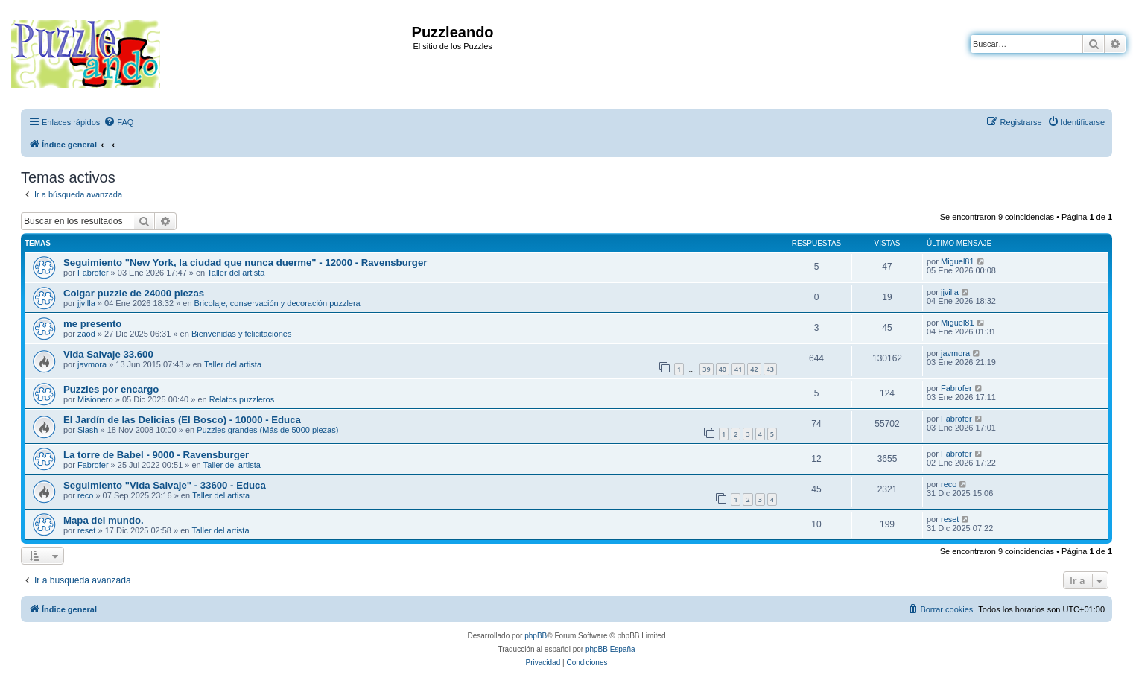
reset (86, 530)
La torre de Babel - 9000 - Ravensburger (156, 454)
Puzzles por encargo (111, 389)
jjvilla (86, 303)
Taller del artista (235, 272)
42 (754, 369)
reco (85, 495)
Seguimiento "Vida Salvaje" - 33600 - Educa (164, 485)
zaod (86, 333)
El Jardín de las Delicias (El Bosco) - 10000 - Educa (182, 419)
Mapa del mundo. (103, 520)
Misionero (95, 399)
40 (722, 369)
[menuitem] (118, 122)
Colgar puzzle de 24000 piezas (133, 293)
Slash (87, 429)
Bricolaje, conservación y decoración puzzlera (277, 303)
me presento (92, 323)
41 (738, 369)
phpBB (535, 636)
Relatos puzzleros (241, 399)
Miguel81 (957, 261)
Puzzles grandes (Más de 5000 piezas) (267, 429)
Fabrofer (93, 272)
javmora (92, 364)
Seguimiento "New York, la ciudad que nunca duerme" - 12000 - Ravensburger (245, 262)
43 (770, 369)
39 (706, 369)
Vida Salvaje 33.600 (108, 354)
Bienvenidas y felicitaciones (241, 333)
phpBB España (610, 649)
